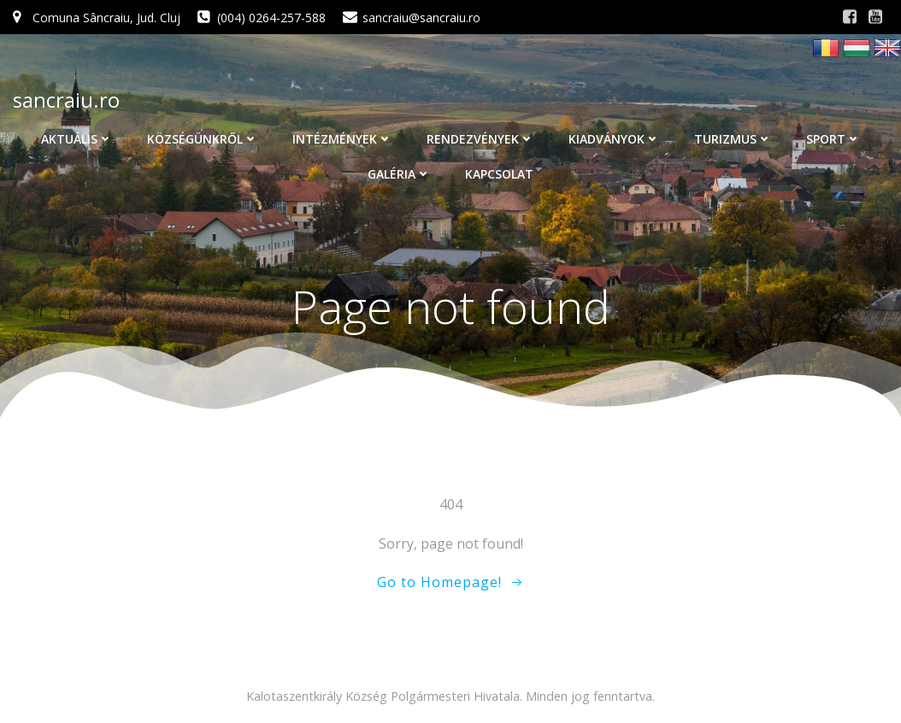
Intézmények (342, 139)
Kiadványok (614, 139)
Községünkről (202, 139)
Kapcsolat (499, 174)
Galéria (399, 174)
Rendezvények (480, 139)
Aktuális (77, 139)
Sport (833, 139)
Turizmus (733, 139)
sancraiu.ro (66, 99)
